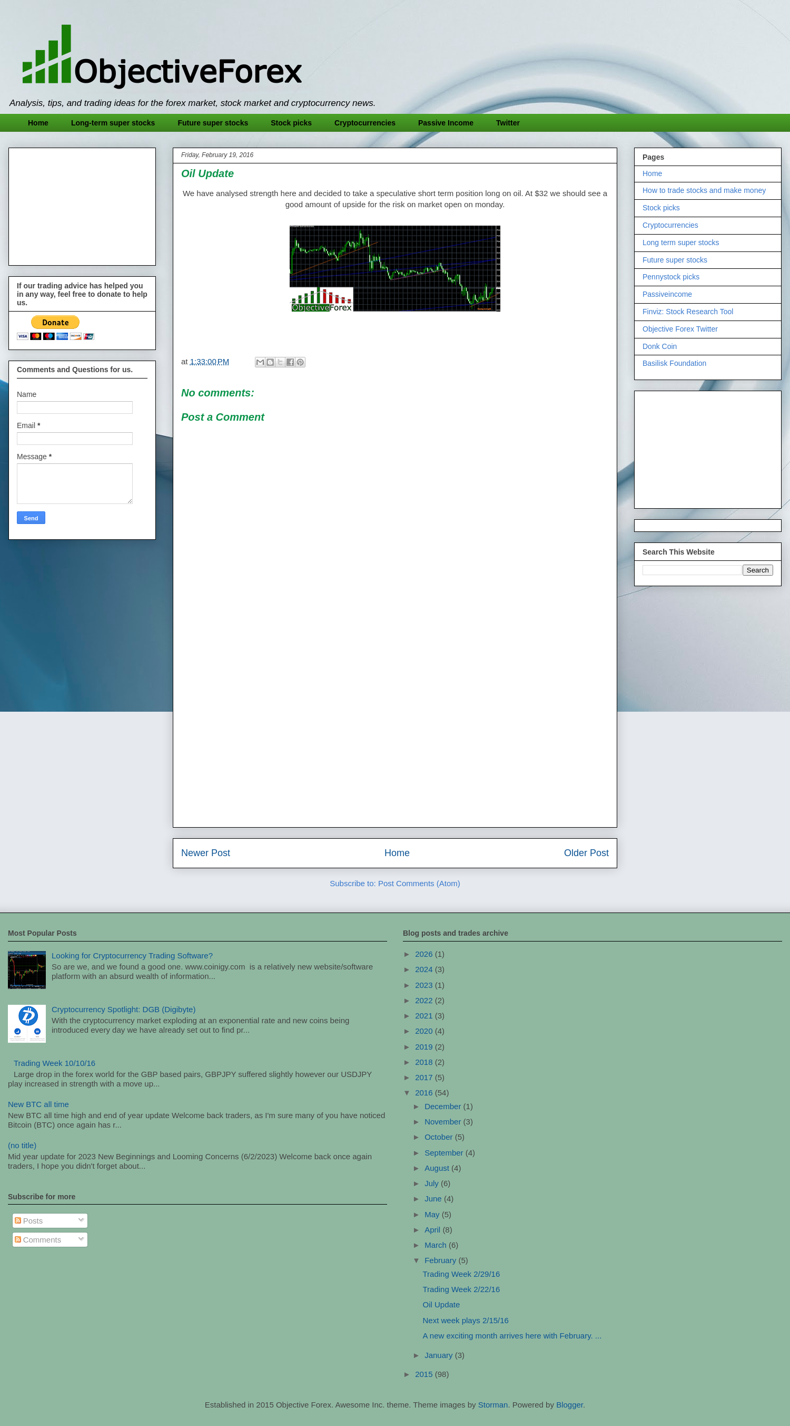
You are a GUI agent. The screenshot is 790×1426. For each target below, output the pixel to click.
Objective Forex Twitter (680, 329)
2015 (425, 1374)
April (433, 1229)
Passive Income (445, 123)
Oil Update (441, 1304)
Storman (493, 1404)
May (433, 1214)
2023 (425, 985)
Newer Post (205, 853)
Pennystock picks (671, 277)
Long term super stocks (681, 242)
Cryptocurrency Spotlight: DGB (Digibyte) (123, 1009)
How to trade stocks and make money (704, 190)
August (437, 1167)
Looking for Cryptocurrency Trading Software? (132, 955)
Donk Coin (660, 346)
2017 (425, 1077)
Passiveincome (667, 294)
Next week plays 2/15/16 (466, 1320)
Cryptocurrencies (365, 123)
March (436, 1244)
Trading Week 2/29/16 (461, 1273)
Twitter (508, 123)
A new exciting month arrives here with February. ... (512, 1335)
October (439, 1136)
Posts (29, 1220)
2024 (425, 969)
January (439, 1355)
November (443, 1121)
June (434, 1198)
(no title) (22, 1145)
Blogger (569, 1404)
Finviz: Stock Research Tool (688, 311)
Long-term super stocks (113, 123)
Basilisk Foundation (674, 363)
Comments (38, 1239)
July (432, 1183)
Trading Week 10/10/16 (54, 1063)
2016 (425, 1092)
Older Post (586, 853)
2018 (425, 1062)
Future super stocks (212, 123)
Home (38, 123)
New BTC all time (38, 1104)
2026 (425, 953)
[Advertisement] (395, 745)
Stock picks (291, 123)
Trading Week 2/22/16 (461, 1289)
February (441, 1260)
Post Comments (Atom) (419, 883)
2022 (425, 1000)
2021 (425, 1015)
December (443, 1106)
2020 (425, 1030)
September (445, 1152)
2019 (425, 1046)
